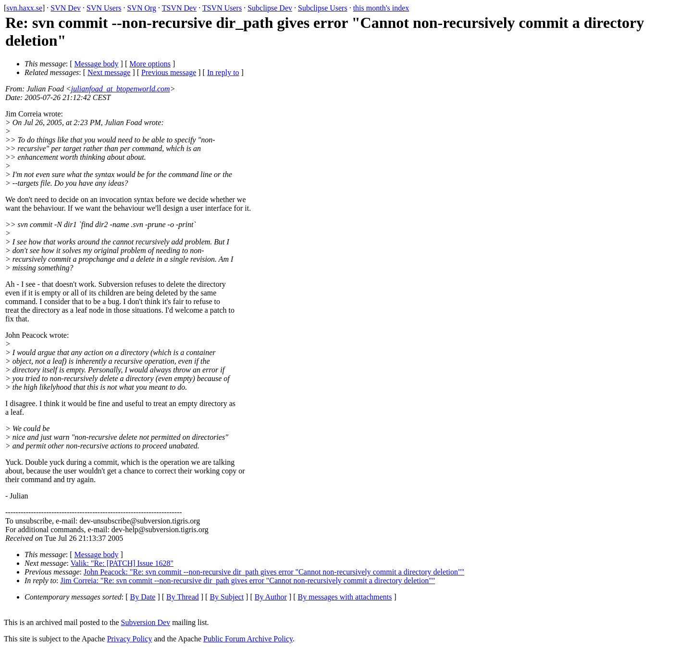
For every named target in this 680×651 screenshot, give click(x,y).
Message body (96, 64)
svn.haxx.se (24, 8)
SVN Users (104, 8)
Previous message (168, 72)
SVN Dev (65, 8)
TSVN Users (222, 8)
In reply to (223, 72)
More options (150, 64)
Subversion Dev (146, 622)
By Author (271, 597)
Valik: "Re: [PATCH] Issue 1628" (122, 563)
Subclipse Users (322, 8)
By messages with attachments (345, 597)
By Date (143, 597)
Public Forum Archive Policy (248, 639)
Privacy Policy (129, 639)
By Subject (227, 597)
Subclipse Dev (269, 8)
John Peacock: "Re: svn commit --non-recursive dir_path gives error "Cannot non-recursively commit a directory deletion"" (274, 572)
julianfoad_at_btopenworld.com (120, 89)
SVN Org (141, 8)
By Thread (182, 597)
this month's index (381, 8)
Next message (108, 72)
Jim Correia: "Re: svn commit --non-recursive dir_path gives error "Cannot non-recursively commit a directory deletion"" (248, 580)
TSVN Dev (179, 8)
